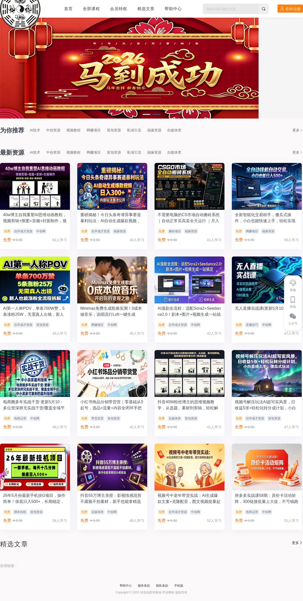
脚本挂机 (20, 512)
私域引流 (134, 130)
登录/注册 (290, 9)
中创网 (40, 231)
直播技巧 (252, 325)
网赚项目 (94, 130)
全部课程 (91, 9)
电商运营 (20, 418)
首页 (68, 9)
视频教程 (73, 130)
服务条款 (144, 585)
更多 (297, 130)
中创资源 (53, 130)
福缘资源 (154, 130)
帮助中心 (173, 9)
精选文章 (146, 9)
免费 (7, 231)
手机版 (178, 585)
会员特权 (118, 9)
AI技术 (35, 130)
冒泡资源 (114, 130)
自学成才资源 (23, 231)
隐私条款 (162, 585)
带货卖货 (97, 418)
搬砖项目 (175, 231)
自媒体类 (174, 130)
